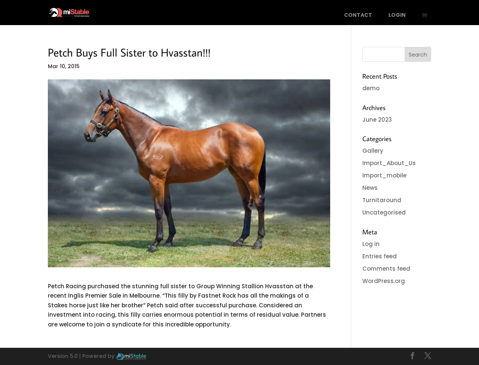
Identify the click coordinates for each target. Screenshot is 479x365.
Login (397, 15)
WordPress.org (383, 281)
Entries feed (379, 256)
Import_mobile (384, 175)
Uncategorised (384, 212)
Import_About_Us (389, 163)
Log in (371, 244)
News (370, 188)
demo (371, 88)
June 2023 (377, 120)
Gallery (372, 151)
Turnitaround (381, 200)
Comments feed (386, 269)
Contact (358, 15)
